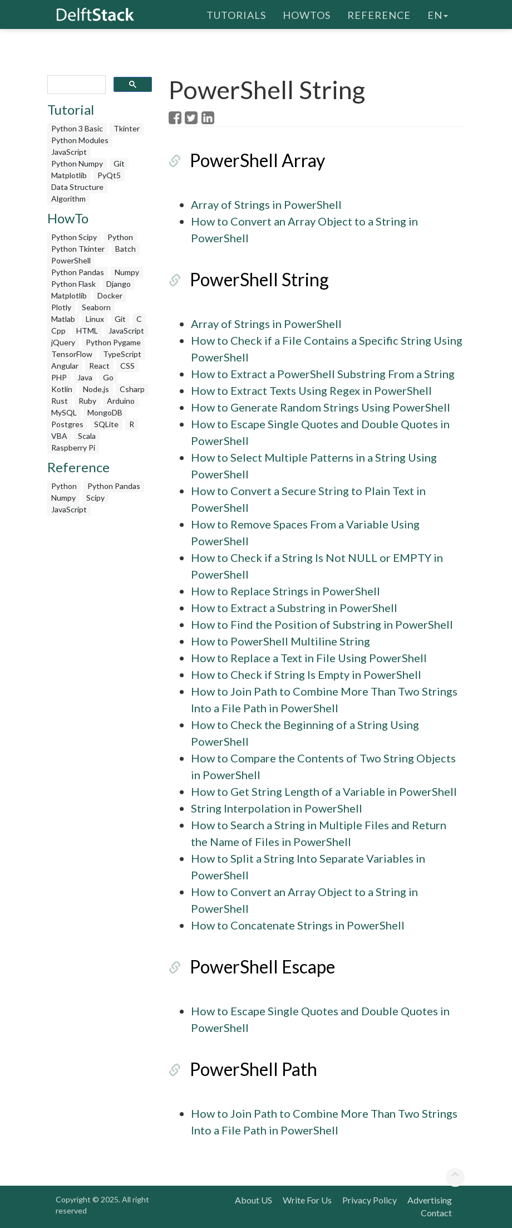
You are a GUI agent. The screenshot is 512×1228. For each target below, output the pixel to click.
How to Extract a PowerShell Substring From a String (323, 373)
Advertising (429, 1200)
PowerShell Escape (262, 966)
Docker (109, 295)
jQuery (63, 342)
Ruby (87, 400)
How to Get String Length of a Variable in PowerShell (324, 791)
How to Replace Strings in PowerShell (285, 591)
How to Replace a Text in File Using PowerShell (309, 657)
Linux (95, 319)
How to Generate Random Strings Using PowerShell (320, 407)
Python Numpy (77, 163)
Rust (59, 400)
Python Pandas (77, 272)
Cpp (58, 330)
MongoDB (104, 412)
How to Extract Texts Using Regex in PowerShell (311, 390)
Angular (64, 365)
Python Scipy (74, 237)
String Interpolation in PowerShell (276, 808)
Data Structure (77, 187)
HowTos (307, 14)
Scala (87, 436)
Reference (379, 14)
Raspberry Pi (73, 447)
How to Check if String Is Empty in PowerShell (306, 674)
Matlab (63, 319)
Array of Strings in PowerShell (266, 204)
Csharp (132, 389)
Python (120, 237)
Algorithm (68, 198)
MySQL (64, 412)
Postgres (67, 424)
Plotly (61, 307)
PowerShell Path (253, 1069)
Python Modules (80, 140)
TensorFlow (71, 354)
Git (119, 163)
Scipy (95, 497)
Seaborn (96, 307)
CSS (127, 365)
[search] (75, 85)
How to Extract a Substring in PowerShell (294, 607)
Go (108, 377)
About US (253, 1200)
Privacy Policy (369, 1200)
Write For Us (307, 1200)
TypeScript (122, 354)
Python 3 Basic (77, 128)
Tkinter (127, 128)
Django (118, 283)
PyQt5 (109, 175)
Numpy (127, 272)
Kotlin (61, 389)
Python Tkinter (78, 248)
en (437, 14)
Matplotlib (69, 175)
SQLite (106, 424)
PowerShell (71, 260)
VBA (59, 436)
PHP (59, 377)
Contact (436, 1212)
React (99, 365)
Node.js (96, 389)
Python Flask (73, 283)
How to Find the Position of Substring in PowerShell (322, 624)
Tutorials (236, 14)
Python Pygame (113, 342)
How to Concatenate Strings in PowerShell (298, 925)
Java (84, 377)
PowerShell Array (257, 160)
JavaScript (69, 151)
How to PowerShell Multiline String (280, 641)
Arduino (121, 400)
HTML (87, 330)
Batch (125, 248)
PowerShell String (259, 279)
